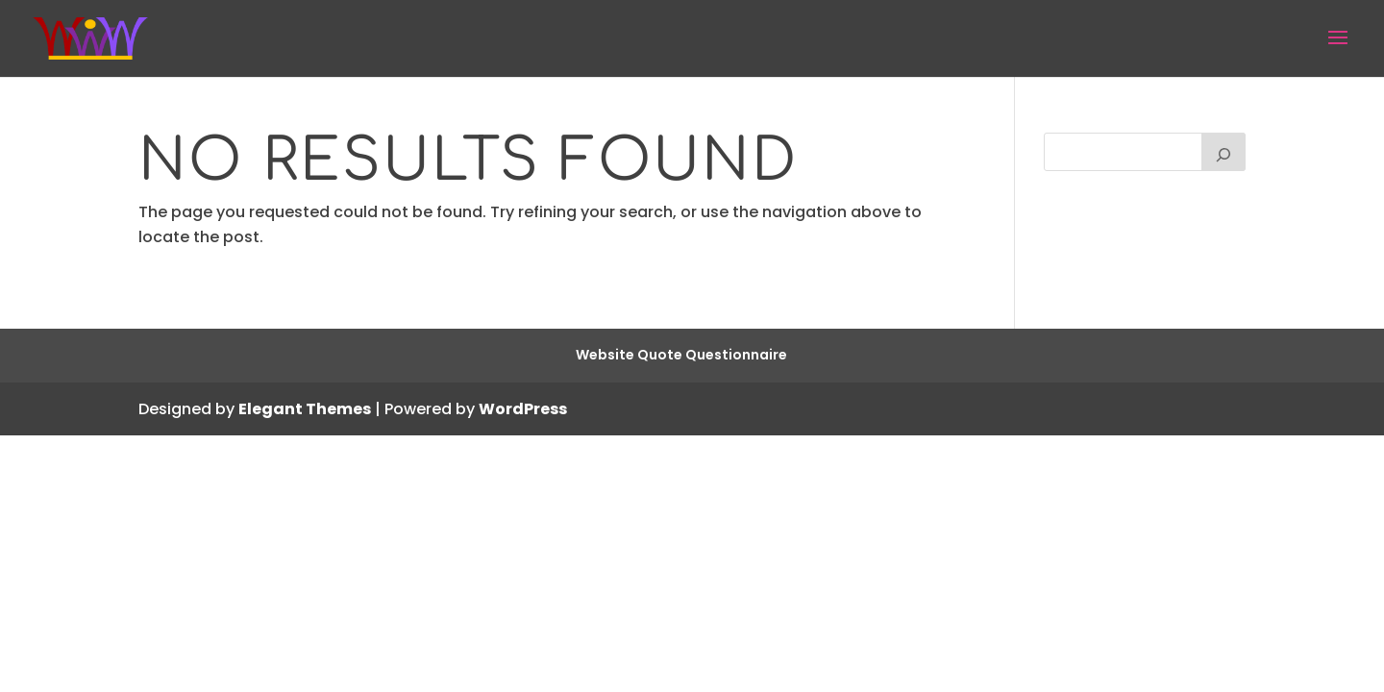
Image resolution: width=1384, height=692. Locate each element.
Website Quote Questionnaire (681, 354)
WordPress (523, 409)
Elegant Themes (304, 409)
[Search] (1223, 152)
